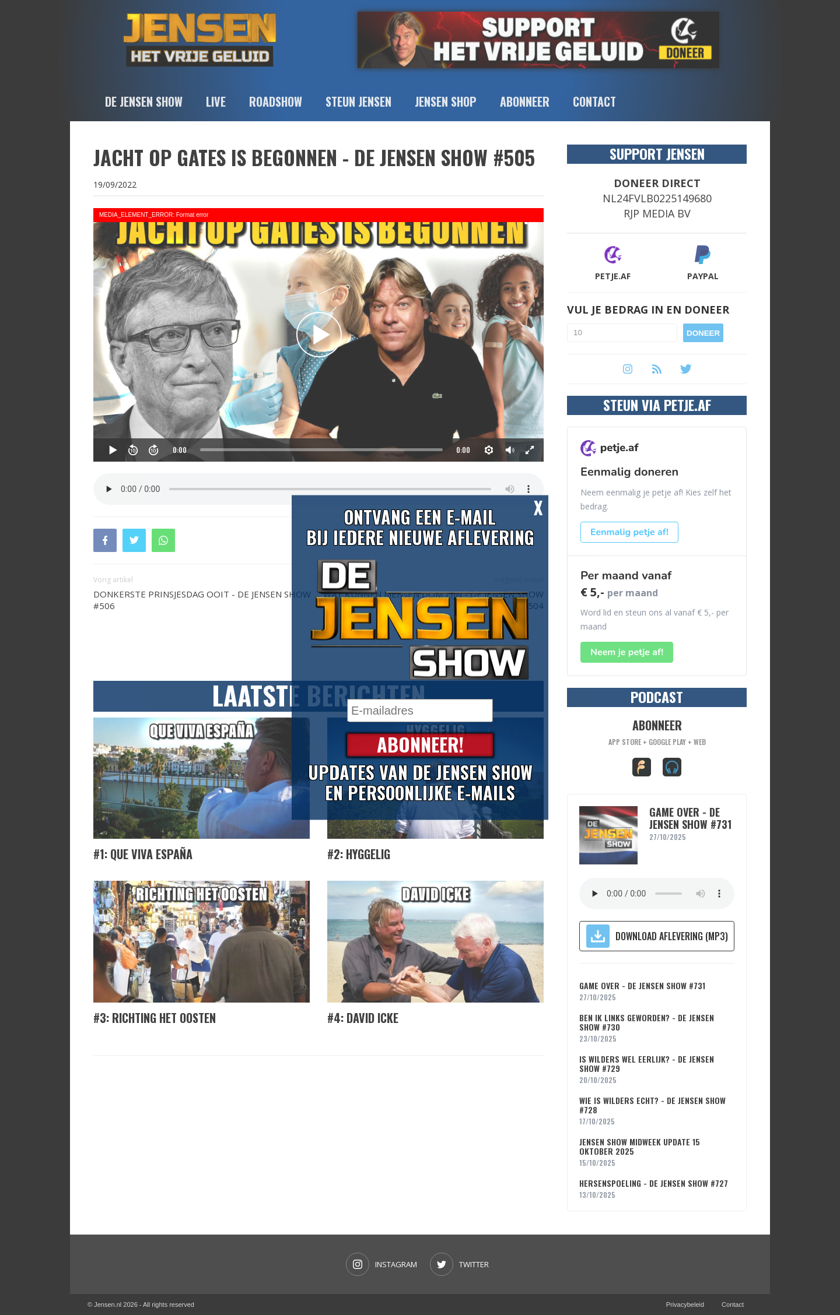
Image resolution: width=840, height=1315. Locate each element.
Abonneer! (420, 745)
